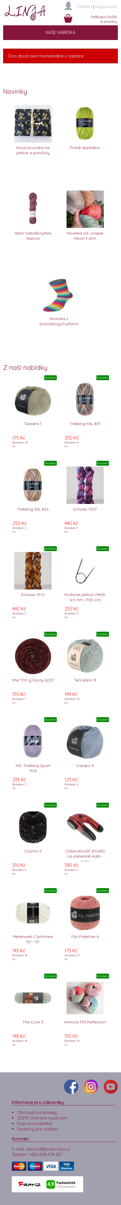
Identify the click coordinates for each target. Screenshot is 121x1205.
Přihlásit (84, 6)
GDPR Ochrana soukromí (42, 1118)
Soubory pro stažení (37, 1129)
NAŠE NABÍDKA (60, 32)
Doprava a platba (34, 1123)
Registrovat (106, 6)
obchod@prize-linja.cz (48, 1149)
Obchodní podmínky (37, 1112)
